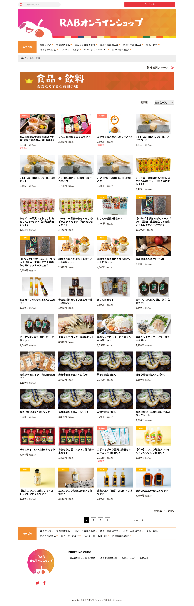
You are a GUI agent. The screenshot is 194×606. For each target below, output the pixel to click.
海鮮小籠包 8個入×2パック (73, 374)
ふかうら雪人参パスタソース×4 (114, 136)
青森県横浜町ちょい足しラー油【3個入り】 (75, 301)
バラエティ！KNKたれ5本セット (37, 449)
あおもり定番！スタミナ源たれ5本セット (76, 451)
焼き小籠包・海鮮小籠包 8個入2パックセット (153, 413)
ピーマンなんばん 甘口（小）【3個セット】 (153, 301)
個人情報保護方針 (108, 558)
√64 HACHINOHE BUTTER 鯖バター (114, 179)
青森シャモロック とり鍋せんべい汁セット (114, 338)
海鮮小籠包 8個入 (106, 412)
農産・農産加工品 (109, 44)
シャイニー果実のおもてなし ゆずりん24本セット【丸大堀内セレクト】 (75, 221)
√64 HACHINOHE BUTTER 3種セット (37, 179)
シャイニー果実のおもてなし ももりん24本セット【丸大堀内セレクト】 (37, 221)
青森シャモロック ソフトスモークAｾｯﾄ (153, 338)
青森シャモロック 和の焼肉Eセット (37, 376)
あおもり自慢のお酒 (85, 44)
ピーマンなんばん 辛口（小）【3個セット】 (37, 338)
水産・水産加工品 (132, 44)
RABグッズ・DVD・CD (95, 49)
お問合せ (144, 558)
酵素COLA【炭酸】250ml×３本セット (114, 492)
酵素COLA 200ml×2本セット (152, 490)
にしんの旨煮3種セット (110, 218)
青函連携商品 (63, 44)
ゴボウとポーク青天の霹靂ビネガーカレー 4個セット (114, 451)
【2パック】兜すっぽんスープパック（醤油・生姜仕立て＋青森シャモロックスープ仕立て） (37, 262)
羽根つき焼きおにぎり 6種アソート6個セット (75, 260)
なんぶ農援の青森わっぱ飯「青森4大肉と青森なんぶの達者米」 (37, 138)
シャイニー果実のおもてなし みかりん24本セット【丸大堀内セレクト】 (153, 181)
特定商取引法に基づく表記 (82, 558)
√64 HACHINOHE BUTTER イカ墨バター (75, 179)
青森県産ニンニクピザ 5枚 (150, 259)
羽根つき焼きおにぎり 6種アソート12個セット (113, 260)
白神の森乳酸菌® (120, 49)
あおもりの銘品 (48, 49)
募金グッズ (45, 44)
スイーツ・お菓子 (70, 49)
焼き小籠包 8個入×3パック (35, 412)
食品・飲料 (152, 44)
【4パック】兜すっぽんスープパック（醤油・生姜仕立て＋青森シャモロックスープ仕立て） (153, 221)
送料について (128, 558)
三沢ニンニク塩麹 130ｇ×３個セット (75, 492)
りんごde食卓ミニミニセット (74, 136)
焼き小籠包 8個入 (106, 374)
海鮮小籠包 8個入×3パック (73, 412)
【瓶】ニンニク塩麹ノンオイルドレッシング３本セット (37, 492)
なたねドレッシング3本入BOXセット (37, 301)
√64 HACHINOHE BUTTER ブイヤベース (152, 138)
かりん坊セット (105, 299)
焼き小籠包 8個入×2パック (151, 374)
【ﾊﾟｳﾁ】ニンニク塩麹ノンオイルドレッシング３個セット (153, 451)
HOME (23, 58)
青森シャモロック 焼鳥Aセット (76, 337)
